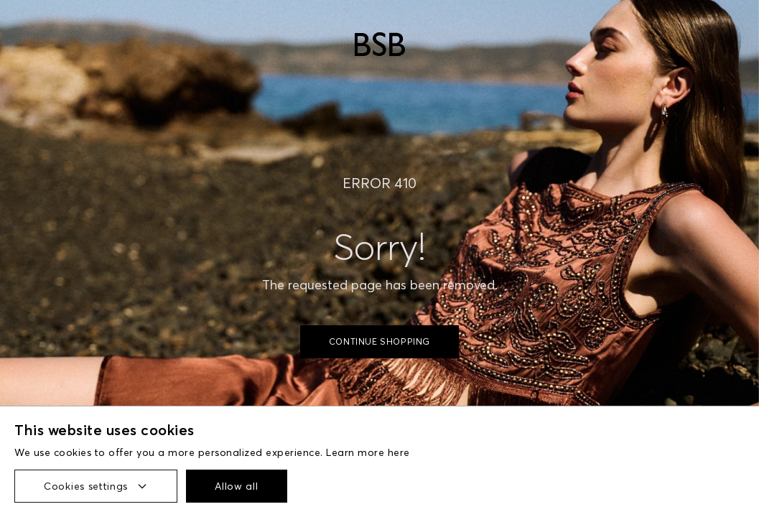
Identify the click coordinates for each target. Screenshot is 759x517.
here (399, 452)
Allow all (236, 486)
